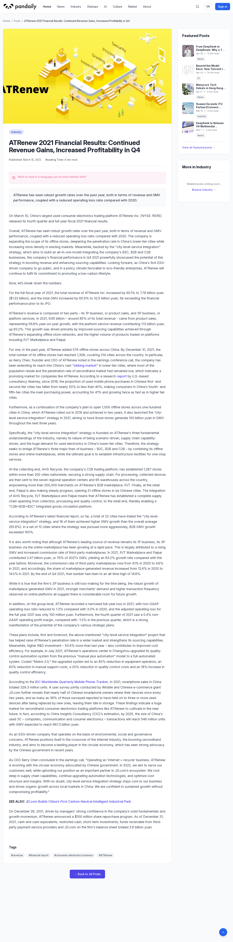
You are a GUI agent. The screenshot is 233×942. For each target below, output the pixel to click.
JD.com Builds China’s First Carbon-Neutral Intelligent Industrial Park (78, 801)
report (122, 376)
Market (132, 6)
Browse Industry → (204, 189)
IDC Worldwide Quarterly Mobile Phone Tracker (71, 682)
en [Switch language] (208, 6)
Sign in (222, 6)
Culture (117, 6)
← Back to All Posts (87, 874)
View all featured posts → (198, 147)
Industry (75, 6)
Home (47, 6)
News (61, 6)
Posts (17, 20)
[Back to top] (223, 932)
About (147, 6)
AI (105, 6)
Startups (92, 6)
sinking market (85, 365)
